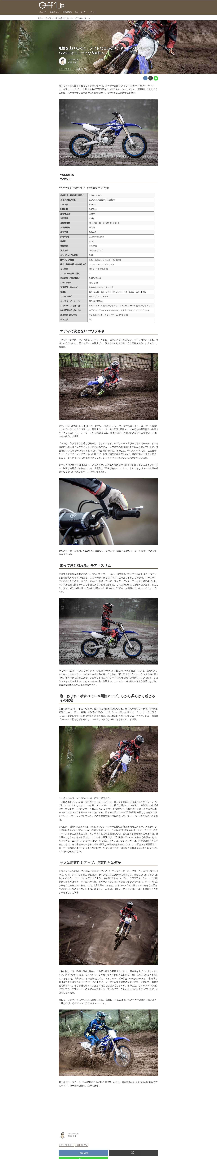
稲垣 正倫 (72, 62)
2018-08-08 (73, 60)
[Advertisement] (79, 1108)
